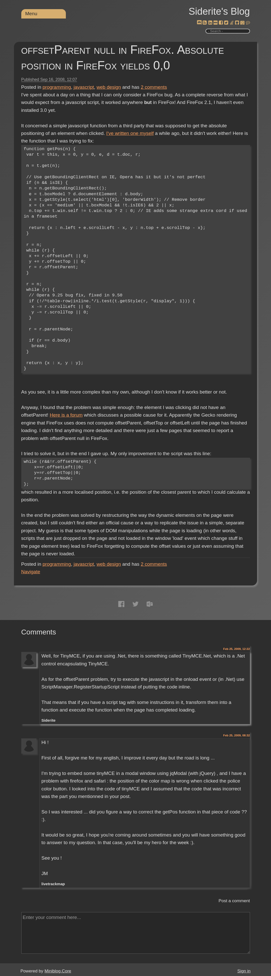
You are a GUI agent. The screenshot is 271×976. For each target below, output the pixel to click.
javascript (84, 87)
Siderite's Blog (219, 11)
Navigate (30, 571)
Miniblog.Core (58, 971)
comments (154, 87)
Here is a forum (66, 415)
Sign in (243, 971)
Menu (31, 13)
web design (108, 87)
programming (57, 87)
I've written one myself (129, 133)
